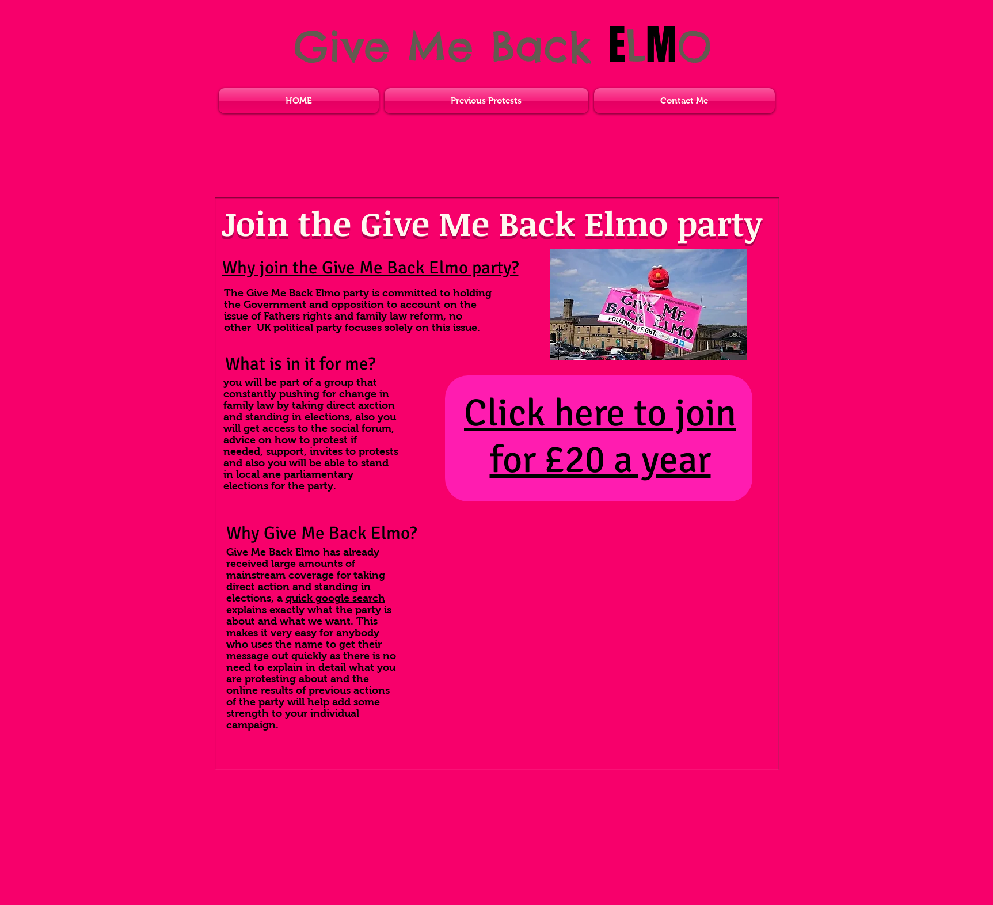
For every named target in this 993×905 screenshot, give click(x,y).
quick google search (335, 598)
